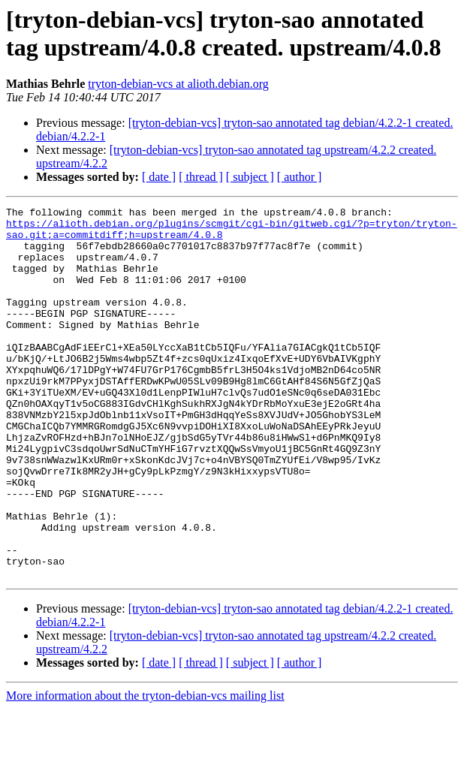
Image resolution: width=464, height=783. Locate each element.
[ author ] (299, 176)
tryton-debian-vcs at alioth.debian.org (178, 83)
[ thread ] (201, 176)
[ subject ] (250, 176)
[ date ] (159, 176)
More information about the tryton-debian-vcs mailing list (145, 769)
